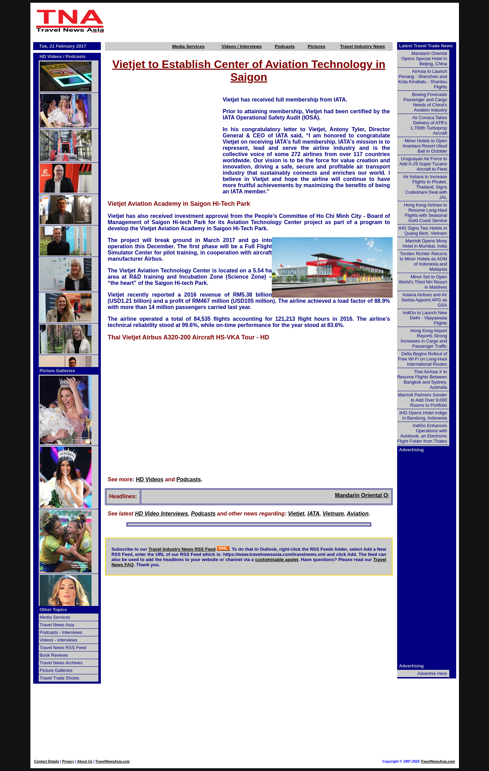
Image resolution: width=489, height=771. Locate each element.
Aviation (357, 514)
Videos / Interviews (241, 46)
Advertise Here (432, 673)
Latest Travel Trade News (426, 45)
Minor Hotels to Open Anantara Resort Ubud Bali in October (424, 146)
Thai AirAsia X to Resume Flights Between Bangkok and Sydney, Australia (422, 379)
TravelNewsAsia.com (112, 761)
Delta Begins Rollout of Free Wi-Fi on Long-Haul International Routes (422, 359)
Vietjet (296, 514)
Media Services (188, 46)
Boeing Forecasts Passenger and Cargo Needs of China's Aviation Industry (425, 102)
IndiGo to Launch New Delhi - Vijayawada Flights (425, 318)
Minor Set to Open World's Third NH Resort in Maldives (423, 282)
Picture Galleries (57, 370)
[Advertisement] (283, 21)
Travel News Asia (57, 624)
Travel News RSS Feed (63, 647)
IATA (313, 514)
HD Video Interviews (161, 514)
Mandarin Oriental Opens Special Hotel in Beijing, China (424, 58)
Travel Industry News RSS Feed (182, 549)
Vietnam (333, 514)
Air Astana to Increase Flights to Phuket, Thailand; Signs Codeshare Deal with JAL (425, 187)
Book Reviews (54, 655)
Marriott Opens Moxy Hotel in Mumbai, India (424, 243)
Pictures (316, 46)
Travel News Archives (61, 662)
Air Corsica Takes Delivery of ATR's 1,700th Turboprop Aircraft (428, 125)
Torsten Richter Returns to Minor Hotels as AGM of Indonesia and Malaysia (423, 261)
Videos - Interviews (59, 640)
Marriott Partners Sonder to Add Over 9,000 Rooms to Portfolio (422, 400)
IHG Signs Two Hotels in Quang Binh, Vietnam (423, 230)
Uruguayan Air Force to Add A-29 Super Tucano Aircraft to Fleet (423, 164)
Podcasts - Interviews (61, 632)
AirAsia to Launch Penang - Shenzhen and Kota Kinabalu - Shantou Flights (423, 79)
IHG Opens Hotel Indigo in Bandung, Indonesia (423, 415)
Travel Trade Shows (59, 678)
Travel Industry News (362, 46)
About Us (84, 761)
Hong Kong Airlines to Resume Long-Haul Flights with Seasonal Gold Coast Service (425, 212)
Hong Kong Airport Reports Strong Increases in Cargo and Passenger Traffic (424, 338)
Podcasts (285, 46)
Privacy (68, 761)
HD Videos (150, 479)
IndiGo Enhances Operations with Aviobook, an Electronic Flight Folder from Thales (422, 433)
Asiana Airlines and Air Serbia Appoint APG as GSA (424, 300)
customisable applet (276, 559)
